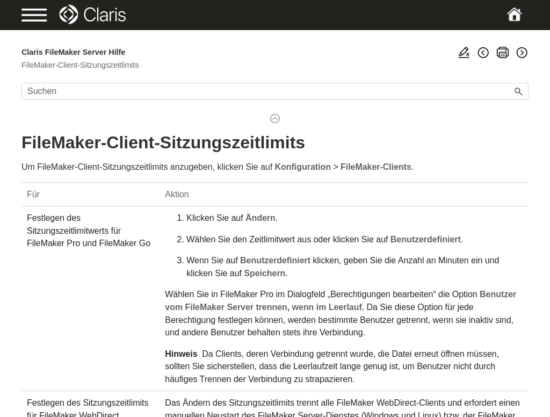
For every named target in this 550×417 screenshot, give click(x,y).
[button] (519, 91)
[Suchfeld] (275, 91)
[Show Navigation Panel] (45, 15)
